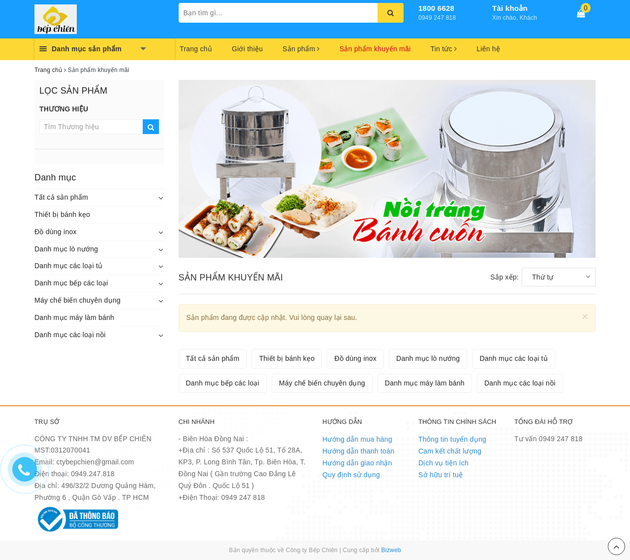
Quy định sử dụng (351, 475)
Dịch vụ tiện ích (443, 463)
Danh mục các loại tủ (68, 266)
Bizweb (391, 550)
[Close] (585, 316)
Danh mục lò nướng (66, 249)
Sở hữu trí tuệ (440, 475)
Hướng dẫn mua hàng (357, 439)
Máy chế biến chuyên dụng (77, 300)
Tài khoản (510, 8)
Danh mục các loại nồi (70, 335)
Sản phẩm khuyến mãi (375, 49)
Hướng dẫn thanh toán (358, 451)
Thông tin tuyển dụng (452, 439)
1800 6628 (436, 8)
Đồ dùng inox (55, 232)
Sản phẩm (301, 49)
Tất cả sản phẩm (61, 197)
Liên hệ (488, 49)
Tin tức (443, 49)
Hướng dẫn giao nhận (357, 463)
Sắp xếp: (504, 277)
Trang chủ (196, 49)
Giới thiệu (247, 49)
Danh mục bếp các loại (71, 283)
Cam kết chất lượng (449, 451)
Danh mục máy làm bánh (74, 317)
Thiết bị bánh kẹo (62, 214)
